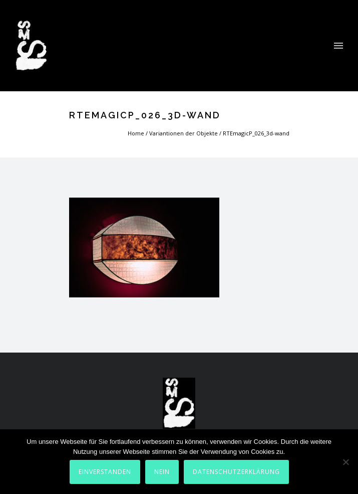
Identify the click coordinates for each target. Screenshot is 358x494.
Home (136, 133)
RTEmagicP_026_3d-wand (256, 133)
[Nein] (345, 462)
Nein (162, 471)
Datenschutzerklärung (236, 471)
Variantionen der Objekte (183, 133)
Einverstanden (105, 471)
